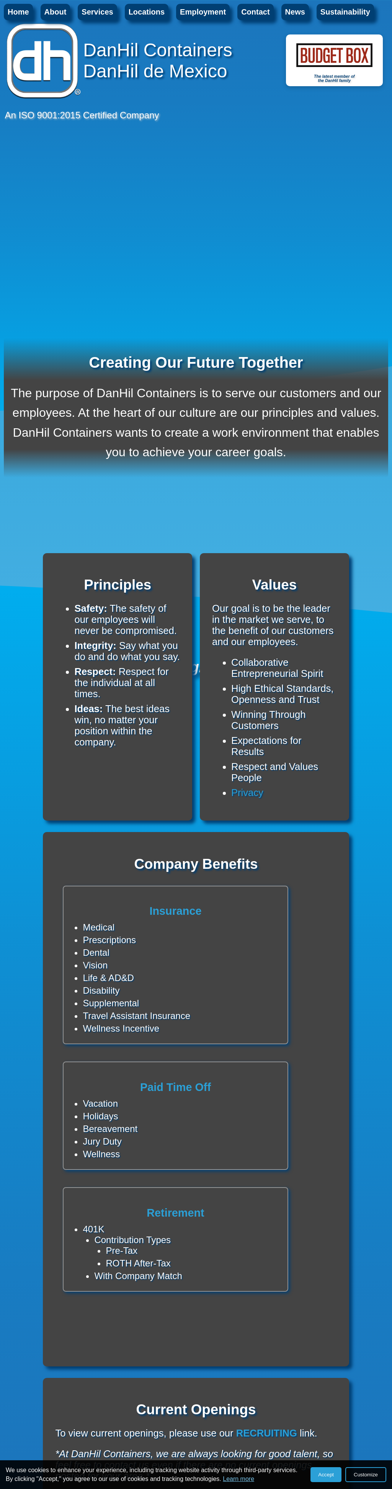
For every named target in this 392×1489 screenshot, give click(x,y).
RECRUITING (266, 1433)
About (55, 12)
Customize (366, 1475)
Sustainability (345, 12)
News (295, 12)
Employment (203, 12)
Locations (147, 12)
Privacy (247, 792)
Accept (326, 1475)
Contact (255, 12)
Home (18, 12)
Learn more (238, 1479)
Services (97, 12)
